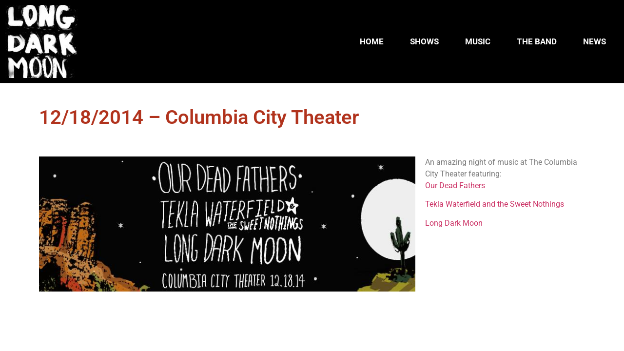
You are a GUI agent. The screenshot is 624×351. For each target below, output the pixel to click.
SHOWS (424, 41)
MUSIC (477, 41)
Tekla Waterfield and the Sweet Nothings (494, 204)
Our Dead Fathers (455, 185)
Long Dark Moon (454, 223)
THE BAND (537, 41)
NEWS (594, 41)
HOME (372, 41)
